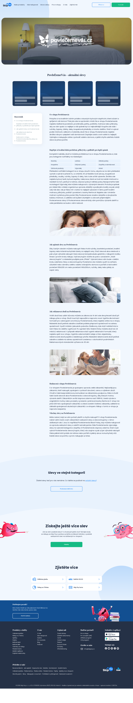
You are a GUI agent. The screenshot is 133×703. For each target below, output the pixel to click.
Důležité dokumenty (63, 636)
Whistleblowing (62, 649)
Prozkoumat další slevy (66, 489)
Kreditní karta (62, 668)
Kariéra (39, 638)
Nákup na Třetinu (18, 636)
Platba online (38, 671)
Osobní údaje (61, 640)
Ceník (59, 638)
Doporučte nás (37, 668)
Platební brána (48, 671)
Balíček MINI (16, 644)
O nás (39, 633)
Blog (38, 642)
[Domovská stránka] (7, 5)
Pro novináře (41, 640)
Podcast (40, 644)
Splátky (15, 638)
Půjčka (15, 640)
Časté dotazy (61, 633)
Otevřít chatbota (25, 615)
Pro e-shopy (84, 633)
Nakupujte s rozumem (34, 674)
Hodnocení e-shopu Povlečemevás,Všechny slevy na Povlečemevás (26, 139)
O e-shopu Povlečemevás (24, 121)
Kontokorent (53, 668)
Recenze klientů (18, 668)
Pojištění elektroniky (19, 653)
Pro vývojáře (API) (86, 636)
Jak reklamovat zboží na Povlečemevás (24, 133)
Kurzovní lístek (61, 644)
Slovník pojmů (17, 674)
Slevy (24, 674)
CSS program (85, 640)
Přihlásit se (101, 4)
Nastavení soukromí (65, 674)
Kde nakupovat (42, 636)
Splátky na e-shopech (66, 671)
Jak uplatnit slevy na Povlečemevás (27, 129)
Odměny (66, 544)
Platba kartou (28, 671)
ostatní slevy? (91, 480)
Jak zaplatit (27, 668)
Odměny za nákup (18, 647)
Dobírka (45, 668)
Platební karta (17, 649)
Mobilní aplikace (18, 651)
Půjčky (56, 671)
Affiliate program (86, 638)
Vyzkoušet (121, 4)
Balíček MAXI (17, 642)
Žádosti (59, 642)
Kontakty (60, 647)
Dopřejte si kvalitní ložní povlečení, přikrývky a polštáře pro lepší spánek (27, 125)
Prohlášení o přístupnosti (50, 674)
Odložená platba (18, 633)
